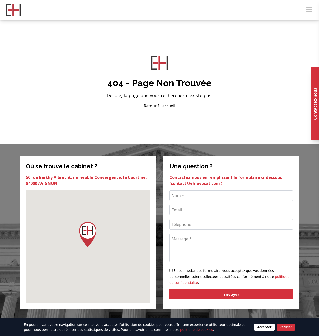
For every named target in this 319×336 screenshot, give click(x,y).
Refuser (286, 327)
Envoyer (231, 294)
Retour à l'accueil (159, 106)
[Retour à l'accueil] (13, 10)
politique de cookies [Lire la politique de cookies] (196, 329)
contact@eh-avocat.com (196, 183)
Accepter (264, 327)
